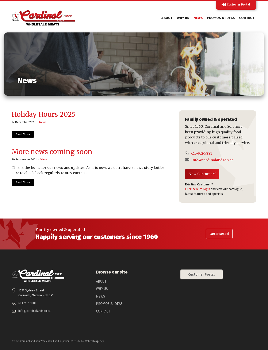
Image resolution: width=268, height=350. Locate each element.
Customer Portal (201, 274)
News (198, 18)
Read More (23, 134)
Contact (246, 18)
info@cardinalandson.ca (212, 160)
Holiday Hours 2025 (44, 114)
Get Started (219, 234)
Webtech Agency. (94, 341)
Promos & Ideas (221, 18)
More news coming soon (52, 152)
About (167, 18)
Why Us (183, 18)
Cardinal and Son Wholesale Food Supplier (44, 341)
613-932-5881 (201, 153)
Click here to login (197, 189)
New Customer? (202, 174)
